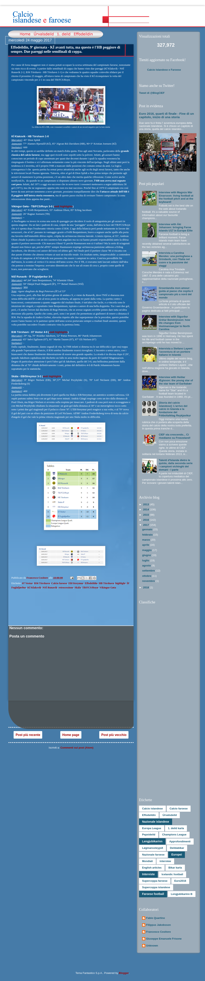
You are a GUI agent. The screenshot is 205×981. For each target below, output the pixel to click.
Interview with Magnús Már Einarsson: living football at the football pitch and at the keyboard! (176, 197)
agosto (147, 565)
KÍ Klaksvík (34, 587)
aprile (146, 544)
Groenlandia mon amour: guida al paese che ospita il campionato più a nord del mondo (176, 292)
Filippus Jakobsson (158, 924)
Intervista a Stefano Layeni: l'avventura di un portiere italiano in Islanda (176, 351)
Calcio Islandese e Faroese (164, 69)
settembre (149, 570)
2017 (146, 524)
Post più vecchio (113, 735)
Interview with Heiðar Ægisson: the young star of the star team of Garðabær (176, 380)
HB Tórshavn (106, 583)
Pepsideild (148, 834)
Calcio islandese (152, 808)
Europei (176, 854)
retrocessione (66, 587)
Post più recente (28, 735)
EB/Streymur (75, 583)
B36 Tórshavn (42, 583)
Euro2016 (180, 880)
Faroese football (153, 894)
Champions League (174, 834)
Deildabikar (177, 847)
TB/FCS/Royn (90, 587)
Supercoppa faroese (154, 880)
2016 (146, 519)
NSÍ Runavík (50, 587)
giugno (147, 555)
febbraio (147, 534)
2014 (146, 509)
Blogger (124, 973)
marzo (146, 539)
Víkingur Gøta (107, 587)
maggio (147, 550)
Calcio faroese (59, 583)
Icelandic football (172, 874)
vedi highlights (63, 206)
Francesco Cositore (158, 931)
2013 (146, 504)
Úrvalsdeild (170, 815)
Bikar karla (175, 867)
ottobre (147, 575)
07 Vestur (27, 583)
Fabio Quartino (155, 917)
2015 (146, 514)
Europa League (151, 828)
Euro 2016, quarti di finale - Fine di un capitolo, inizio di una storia (166, 115)
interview (165, 861)
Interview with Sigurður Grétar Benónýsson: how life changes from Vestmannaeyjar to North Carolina (174, 323)
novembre (149, 580)
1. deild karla (176, 828)
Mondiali (147, 861)
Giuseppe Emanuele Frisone (164, 938)
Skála (78, 587)
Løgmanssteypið (152, 847)
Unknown (152, 945)
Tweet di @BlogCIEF (152, 92)
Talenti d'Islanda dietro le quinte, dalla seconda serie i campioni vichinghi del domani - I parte (175, 465)
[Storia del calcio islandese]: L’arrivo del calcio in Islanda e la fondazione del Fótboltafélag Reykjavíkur (175, 409)
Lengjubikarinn (152, 841)
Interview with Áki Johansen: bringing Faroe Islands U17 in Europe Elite (176, 227)
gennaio (147, 529)
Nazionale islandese (155, 821)
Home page (70, 735)
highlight (120, 583)
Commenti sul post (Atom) (77, 747)
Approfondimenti (180, 841)
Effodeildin (91, 583)
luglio (146, 560)
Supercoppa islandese (156, 887)
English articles (152, 867)
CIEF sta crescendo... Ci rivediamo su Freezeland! (174, 436)
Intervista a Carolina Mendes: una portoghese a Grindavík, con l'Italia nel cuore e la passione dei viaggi (175, 259)
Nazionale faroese (153, 854)
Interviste (148, 874)
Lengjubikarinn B (181, 894)
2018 (146, 587)
